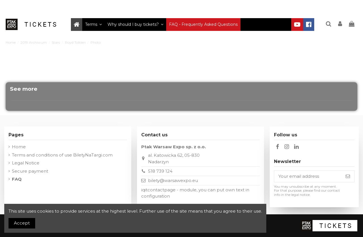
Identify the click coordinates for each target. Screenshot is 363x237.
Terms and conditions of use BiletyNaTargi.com (62, 155)
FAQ (17, 179)
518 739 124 (160, 171)
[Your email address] (307, 176)
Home (19, 146)
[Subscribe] (347, 176)
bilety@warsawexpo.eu (173, 180)
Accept (22, 223)
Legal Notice (25, 163)
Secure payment (30, 171)
